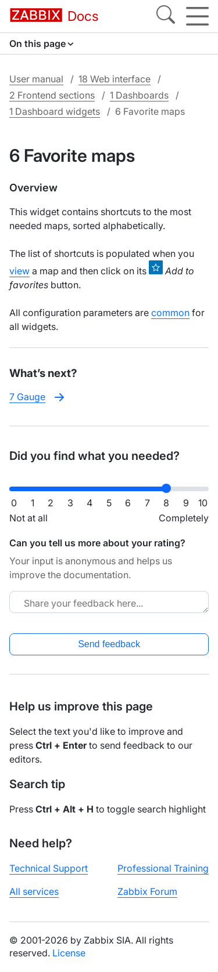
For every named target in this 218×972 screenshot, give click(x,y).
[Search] (165, 16)
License (68, 953)
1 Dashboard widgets (54, 111)
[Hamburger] (197, 16)
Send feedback (109, 644)
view (19, 271)
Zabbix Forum (147, 891)
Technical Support (48, 868)
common (170, 312)
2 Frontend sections (52, 95)
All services (34, 891)
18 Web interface (114, 79)
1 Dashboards (139, 95)
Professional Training (163, 868)
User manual (36, 79)
